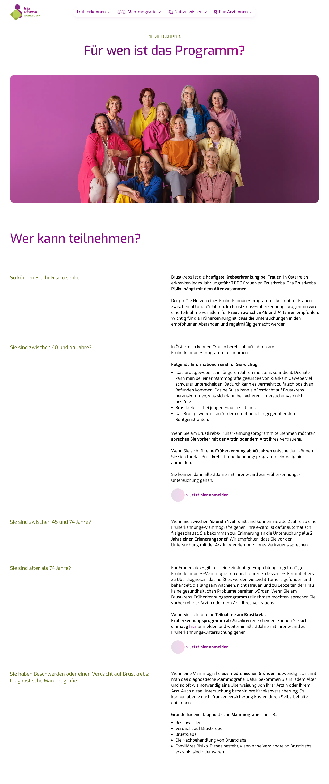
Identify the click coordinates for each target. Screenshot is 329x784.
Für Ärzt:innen (231, 12)
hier (193, 626)
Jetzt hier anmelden (200, 495)
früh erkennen (91, 12)
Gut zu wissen (185, 12)
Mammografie (137, 12)
